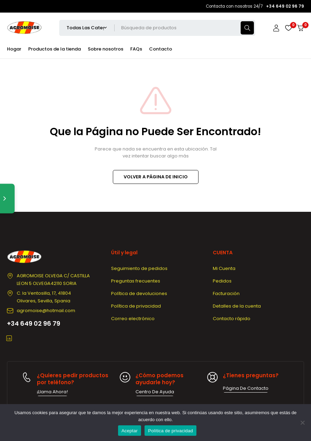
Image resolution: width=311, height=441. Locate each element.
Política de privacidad (170, 430)
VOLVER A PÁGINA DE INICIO (156, 176)
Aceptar (130, 430)
